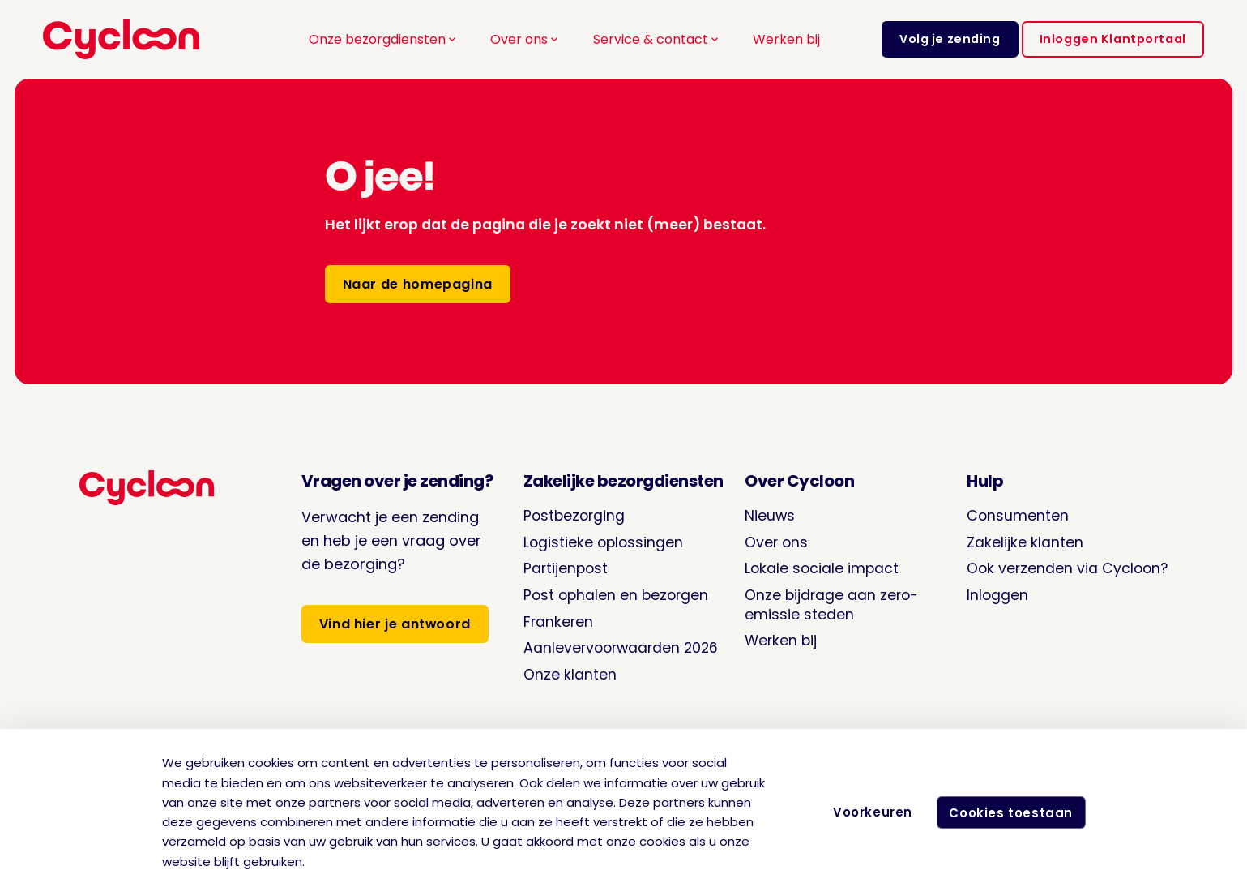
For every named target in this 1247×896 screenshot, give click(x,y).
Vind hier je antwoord (393, 624)
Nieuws (767, 515)
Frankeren (556, 619)
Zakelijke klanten (1021, 541)
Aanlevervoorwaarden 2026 (620, 645)
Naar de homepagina (418, 284)
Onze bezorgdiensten (384, 39)
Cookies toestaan (1009, 812)
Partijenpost (564, 567)
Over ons (525, 39)
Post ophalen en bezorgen (616, 593)
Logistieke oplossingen (602, 541)
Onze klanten (567, 671)
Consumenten (1014, 515)
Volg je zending (950, 39)
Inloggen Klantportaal (1113, 39)
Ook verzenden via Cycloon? (1065, 567)
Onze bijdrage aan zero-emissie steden (830, 602)
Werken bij (786, 39)
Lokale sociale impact (820, 567)
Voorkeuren (868, 812)
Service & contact (657, 39)
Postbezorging (573, 515)
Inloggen (994, 593)
